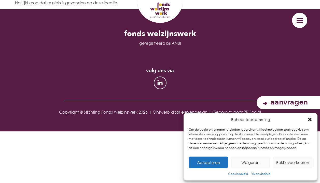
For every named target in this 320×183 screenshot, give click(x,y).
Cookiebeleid (238, 174)
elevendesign (194, 112)
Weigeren (250, 162)
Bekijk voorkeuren (292, 162)
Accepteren (208, 162)
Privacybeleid (260, 174)
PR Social (252, 112)
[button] (309, 119)
